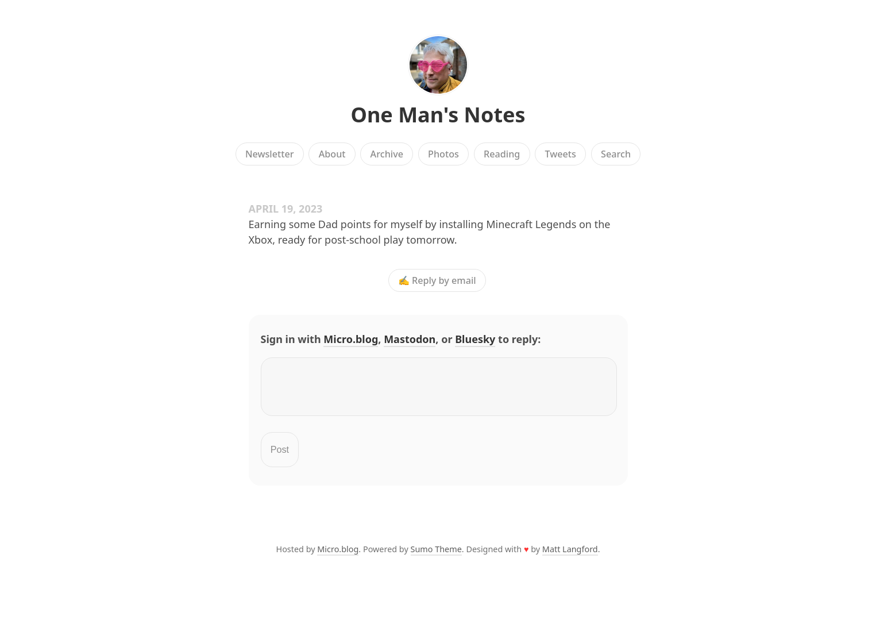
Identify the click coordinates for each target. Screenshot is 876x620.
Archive (387, 154)
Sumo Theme (436, 555)
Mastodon (409, 339)
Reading (502, 154)
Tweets (560, 154)
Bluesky (475, 339)
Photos (443, 154)
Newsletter (269, 154)
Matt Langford (570, 555)
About (332, 154)
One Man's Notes (437, 115)
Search (616, 154)
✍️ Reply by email (437, 280)
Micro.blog (350, 339)
